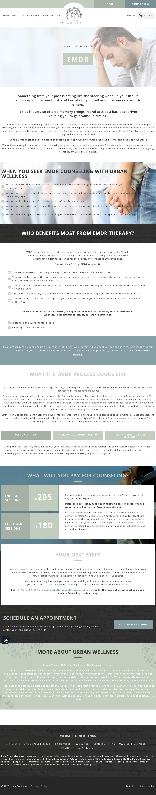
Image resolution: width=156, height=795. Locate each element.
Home (6, 15)
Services (33, 15)
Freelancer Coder (144, 786)
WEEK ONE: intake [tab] (26, 434)
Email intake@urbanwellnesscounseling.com (68, 590)
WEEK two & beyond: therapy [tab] (78, 434)
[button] (151, 15)
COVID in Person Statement (78, 748)
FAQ (113, 743)
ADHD (78, 46)
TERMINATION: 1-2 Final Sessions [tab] (129, 435)
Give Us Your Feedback (37, 743)
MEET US (18, 15)
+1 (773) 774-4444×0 (27, 590)
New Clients (52, 15)
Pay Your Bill (82, 743)
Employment (62, 743)
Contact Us (100, 743)
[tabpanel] (78, 450)
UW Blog (124, 743)
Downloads (140, 743)
